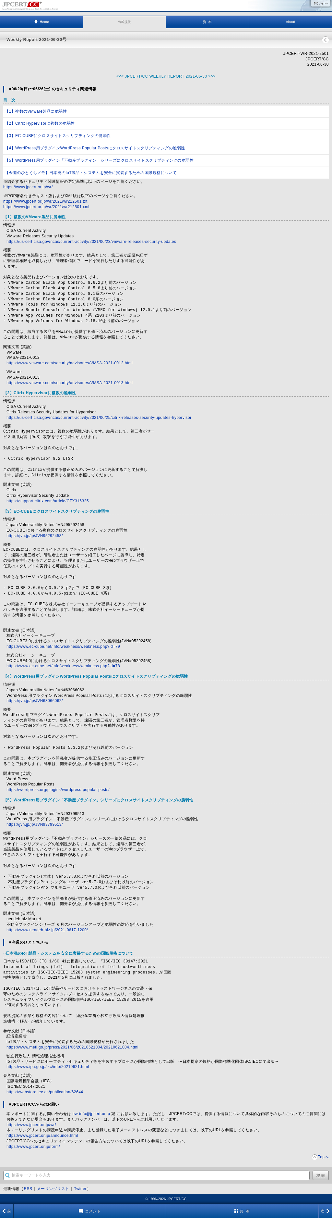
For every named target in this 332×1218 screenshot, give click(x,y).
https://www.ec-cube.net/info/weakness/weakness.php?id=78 (63, 666)
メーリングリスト (53, 1189)
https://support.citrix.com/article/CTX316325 (47, 501)
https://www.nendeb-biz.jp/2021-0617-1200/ (47, 930)
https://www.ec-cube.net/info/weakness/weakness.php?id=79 (63, 646)
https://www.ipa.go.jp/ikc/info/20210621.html (47, 1066)
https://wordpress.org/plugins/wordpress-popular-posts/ (58, 789)
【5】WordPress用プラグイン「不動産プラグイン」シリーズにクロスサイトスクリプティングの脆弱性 (99, 160)
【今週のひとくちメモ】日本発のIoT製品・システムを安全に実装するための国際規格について (91, 172)
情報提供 (124, 22)
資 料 (207, 22)
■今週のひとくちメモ (28, 942)
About (290, 22)
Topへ (323, 1157)
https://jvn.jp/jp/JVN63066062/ (34, 700)
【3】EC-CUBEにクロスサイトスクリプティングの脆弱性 (58, 135)
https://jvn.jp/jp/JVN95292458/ (34, 536)
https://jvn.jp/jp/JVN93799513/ (34, 824)
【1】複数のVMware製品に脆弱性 (36, 111)
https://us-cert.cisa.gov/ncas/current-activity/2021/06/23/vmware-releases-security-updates (91, 241)
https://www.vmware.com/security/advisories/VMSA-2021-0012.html (69, 363)
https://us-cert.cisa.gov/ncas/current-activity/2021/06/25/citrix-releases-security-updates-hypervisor (99, 417)
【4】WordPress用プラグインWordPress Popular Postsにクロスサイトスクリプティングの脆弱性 (95, 148)
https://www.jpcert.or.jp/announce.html (42, 1135)
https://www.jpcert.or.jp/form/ (33, 1146)
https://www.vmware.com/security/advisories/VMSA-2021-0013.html (69, 383)
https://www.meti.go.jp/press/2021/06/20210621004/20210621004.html (72, 1047)
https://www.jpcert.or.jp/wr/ (28, 187)
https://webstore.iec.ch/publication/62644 (44, 1092)
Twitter (80, 1189)
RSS (28, 1189)
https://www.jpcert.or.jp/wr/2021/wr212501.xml (46, 207)
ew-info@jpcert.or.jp (91, 1113)
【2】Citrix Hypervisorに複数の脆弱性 (40, 123)
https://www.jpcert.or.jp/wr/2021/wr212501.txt (45, 201)
